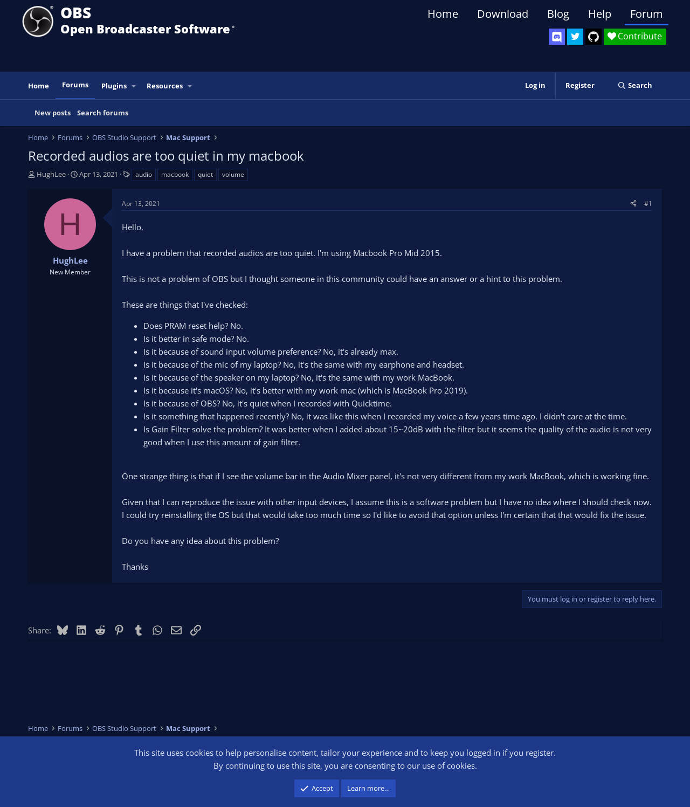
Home (442, 13)
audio (143, 174)
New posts (52, 113)
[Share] (633, 203)
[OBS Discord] (557, 37)
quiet (205, 174)
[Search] (635, 85)
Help (599, 13)
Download (502, 13)
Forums (75, 84)
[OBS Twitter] (575, 37)
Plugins (114, 86)
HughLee (51, 174)
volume (233, 174)
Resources (165, 86)
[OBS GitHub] (593, 37)
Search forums (102, 113)
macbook (175, 174)
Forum (646, 13)
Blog (558, 13)
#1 (648, 203)
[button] (134, 86)
